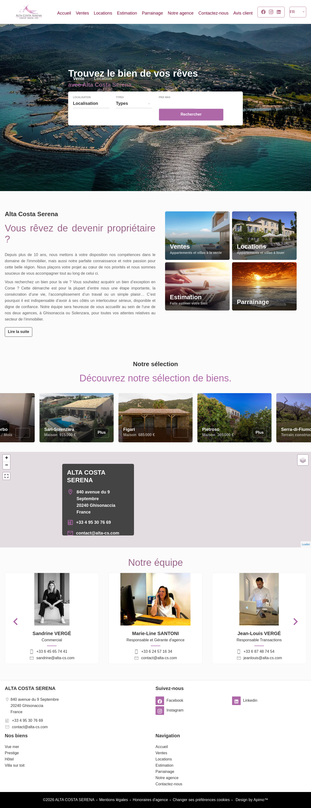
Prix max (164, 107)
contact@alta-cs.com (97, 533)
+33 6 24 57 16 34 (156, 651)
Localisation (82, 107)
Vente (78, 89)
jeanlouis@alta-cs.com (263, 658)
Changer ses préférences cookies (201, 800)
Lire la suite (18, 332)
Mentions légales (113, 800)
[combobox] (91, 113)
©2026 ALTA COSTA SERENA (68, 800)
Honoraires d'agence (150, 800)
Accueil (29, 12)
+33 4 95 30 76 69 (93, 522)
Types (120, 107)
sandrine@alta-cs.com (55, 658)
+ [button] (6, 458)
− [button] (6, 465)
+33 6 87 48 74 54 (259, 651)
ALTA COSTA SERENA (30, 688)
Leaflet (306, 544)
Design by (251, 800)
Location (103, 89)
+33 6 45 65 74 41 (51, 651)
